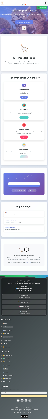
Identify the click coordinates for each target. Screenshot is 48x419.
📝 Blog (5, 368)
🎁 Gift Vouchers (6, 333)
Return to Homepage (24, 22)
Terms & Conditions (18, 412)
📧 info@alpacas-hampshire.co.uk (24, 288)
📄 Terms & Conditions (8, 375)
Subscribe (24, 396)
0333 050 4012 (42, 7)
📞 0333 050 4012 (24, 286)
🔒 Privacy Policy (7, 378)
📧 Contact (5, 372)
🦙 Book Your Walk (7, 326)
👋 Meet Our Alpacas (7, 361)
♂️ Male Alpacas (6, 343)
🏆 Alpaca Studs (6, 347)
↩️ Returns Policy (7, 381)
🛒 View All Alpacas (8, 337)
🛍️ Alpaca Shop (6, 358)
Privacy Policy (27, 412)
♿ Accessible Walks (7, 330)
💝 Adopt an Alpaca (7, 355)
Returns (32, 412)
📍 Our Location (6, 365)
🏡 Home (5, 323)
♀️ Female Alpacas (7, 340)
